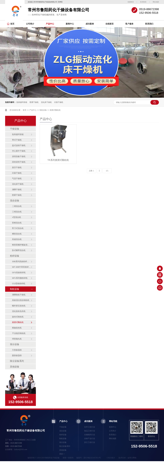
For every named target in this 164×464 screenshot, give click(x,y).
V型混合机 (16, 217)
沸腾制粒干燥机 (18, 295)
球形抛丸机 (17, 339)
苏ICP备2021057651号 (92, 458)
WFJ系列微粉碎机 (20, 278)
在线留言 (109, 24)
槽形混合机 (17, 234)
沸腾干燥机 (17, 189)
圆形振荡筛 (17, 355)
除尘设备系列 (17, 361)
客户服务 (129, 24)
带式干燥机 (17, 140)
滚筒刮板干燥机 (18, 156)
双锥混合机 (17, 223)
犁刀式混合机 (18, 228)
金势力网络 (131, 458)
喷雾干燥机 (34, 102)
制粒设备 (43, 110)
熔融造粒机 (17, 328)
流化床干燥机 (46, 102)
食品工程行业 (89, 431)
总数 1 (91, 171)
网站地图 (156, 2)
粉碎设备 (14, 256)
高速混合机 (17, 239)
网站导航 (113, 421)
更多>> (62, 454)
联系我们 (149, 24)
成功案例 (90, 24)
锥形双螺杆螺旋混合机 (21, 245)
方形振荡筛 (17, 350)
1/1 (107, 171)
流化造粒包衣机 (18, 311)
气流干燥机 (17, 178)
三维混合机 (17, 212)
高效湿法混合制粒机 (20, 300)
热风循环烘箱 (21, 102)
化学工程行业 (89, 427)
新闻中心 (70, 24)
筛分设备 (14, 344)
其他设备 (14, 366)
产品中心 (50, 24)
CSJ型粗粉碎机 (18, 283)
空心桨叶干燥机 (18, 151)
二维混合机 (17, 206)
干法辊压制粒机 (18, 333)
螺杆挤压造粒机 (18, 306)
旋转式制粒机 (18, 317)
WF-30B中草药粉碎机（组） (21, 267)
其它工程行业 (89, 442)
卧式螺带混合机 (18, 250)
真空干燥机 (17, 167)
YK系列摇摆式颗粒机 (58, 160)
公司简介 (30, 24)
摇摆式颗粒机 (55, 110)
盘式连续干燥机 (18, 145)
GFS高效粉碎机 (19, 272)
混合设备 (14, 200)
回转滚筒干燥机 (18, 162)
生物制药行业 (89, 435)
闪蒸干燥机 (58, 102)
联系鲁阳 (143, 2)
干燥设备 (14, 128)
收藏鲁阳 (131, 2)
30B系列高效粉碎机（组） (21, 261)
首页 (10, 24)
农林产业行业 (89, 439)
